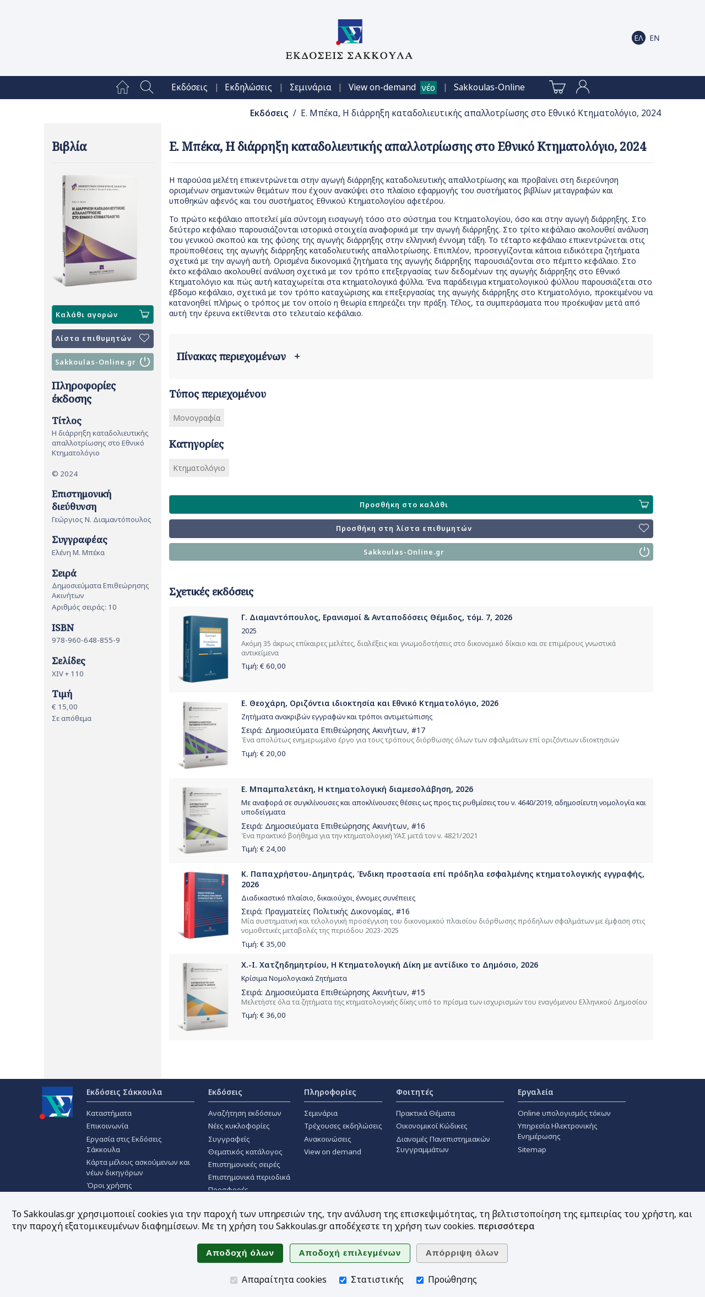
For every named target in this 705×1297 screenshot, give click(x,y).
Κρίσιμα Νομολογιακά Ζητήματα (294, 978)
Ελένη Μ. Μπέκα (78, 552)
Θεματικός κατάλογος (245, 1152)
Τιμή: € (263, 666)
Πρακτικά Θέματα (425, 1113)
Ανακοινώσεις (327, 1139)
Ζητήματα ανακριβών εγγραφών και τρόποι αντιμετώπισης (336, 716)
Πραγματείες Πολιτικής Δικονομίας (328, 911)
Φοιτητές (414, 1092)
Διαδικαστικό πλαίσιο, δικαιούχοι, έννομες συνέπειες (328, 898)
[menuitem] (122, 87)
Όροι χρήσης (109, 1185)
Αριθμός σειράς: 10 (84, 607)
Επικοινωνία (107, 1126)
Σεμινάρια (311, 87)
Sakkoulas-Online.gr (102, 362)
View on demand (332, 1152)
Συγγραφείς (229, 1139)
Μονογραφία (196, 418)
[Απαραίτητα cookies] (233, 1280)
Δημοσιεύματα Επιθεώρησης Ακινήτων (336, 730)
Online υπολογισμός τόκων (564, 1113)
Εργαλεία (536, 1092)
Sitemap (532, 1149)
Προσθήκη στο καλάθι (504, 504)
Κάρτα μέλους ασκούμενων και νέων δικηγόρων (138, 1167)
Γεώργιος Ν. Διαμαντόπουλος (101, 519)
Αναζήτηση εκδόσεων (244, 1113)
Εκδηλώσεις (248, 87)
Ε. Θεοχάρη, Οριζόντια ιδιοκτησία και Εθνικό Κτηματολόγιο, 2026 (369, 703)
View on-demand (382, 87)
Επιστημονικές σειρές (244, 1164)
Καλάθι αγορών (102, 314)
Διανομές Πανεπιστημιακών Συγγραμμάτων (443, 1144)
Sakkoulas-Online (489, 87)
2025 (249, 631)
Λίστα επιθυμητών (102, 339)
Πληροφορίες (330, 1092)
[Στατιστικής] (342, 1280)
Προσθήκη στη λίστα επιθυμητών (492, 529)
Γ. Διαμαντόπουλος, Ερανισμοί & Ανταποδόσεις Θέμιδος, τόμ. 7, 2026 (376, 617)
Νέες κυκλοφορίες (239, 1126)
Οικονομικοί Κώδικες (432, 1126)
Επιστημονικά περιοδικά (249, 1177)
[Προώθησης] (420, 1280)
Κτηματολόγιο (199, 468)
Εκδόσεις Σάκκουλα (124, 1092)
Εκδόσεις (189, 87)
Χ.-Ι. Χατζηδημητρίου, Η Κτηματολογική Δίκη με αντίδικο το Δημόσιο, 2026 (389, 964)
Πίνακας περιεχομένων (238, 356)
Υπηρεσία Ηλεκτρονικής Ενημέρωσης (558, 1131)
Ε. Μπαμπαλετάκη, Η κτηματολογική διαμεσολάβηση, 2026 (357, 789)
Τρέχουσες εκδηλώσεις (343, 1126)
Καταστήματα (109, 1113)
